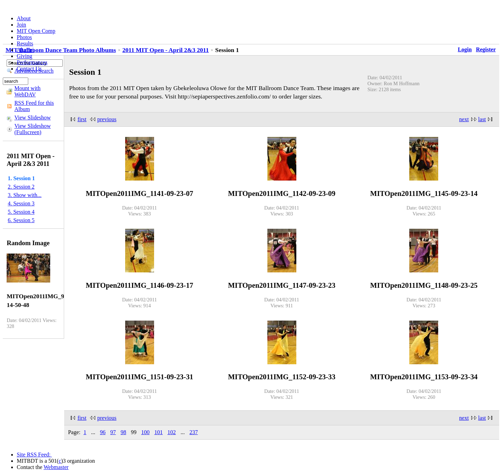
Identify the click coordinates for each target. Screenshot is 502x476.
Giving (24, 56)
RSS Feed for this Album (34, 106)
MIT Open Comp (36, 31)
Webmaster (56, 467)
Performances (32, 62)
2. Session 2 (21, 187)
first (81, 119)
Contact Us (29, 69)
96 (103, 432)
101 (158, 432)
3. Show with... (24, 195)
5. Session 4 (21, 212)
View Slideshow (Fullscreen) (32, 129)
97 (113, 432)
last (482, 119)
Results (25, 43)
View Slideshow (32, 117)
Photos (24, 37)
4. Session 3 (21, 203)
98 (123, 432)
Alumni (25, 50)
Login (465, 49)
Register (486, 49)
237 (193, 432)
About (24, 18)
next (464, 119)
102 (171, 432)
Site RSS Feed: (34, 454)
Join (21, 25)
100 (145, 432)
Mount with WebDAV (27, 91)
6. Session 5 (21, 220)
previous (106, 119)
